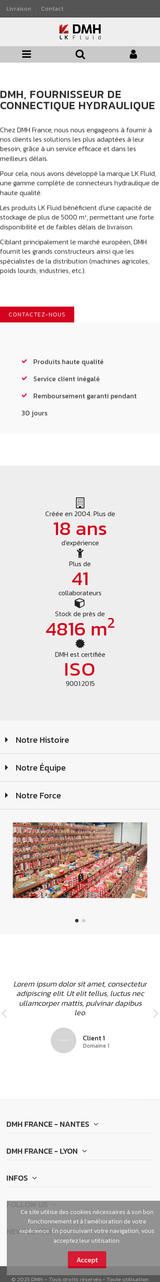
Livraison (19, 8)
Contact (52, 8)
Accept (87, 1260)
